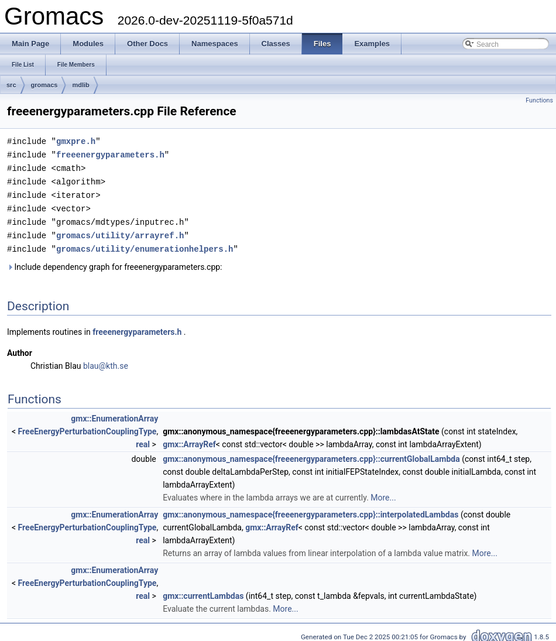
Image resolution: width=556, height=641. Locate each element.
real (143, 439)
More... (383, 492)
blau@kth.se (105, 360)
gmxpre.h (75, 140)
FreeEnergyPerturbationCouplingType (87, 426)
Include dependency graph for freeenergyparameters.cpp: (114, 261)
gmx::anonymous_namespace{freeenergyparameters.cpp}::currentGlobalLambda (311, 453)
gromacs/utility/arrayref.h (120, 230)
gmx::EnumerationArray (114, 413)
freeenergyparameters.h (110, 153)
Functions (539, 100)
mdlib (80, 84)
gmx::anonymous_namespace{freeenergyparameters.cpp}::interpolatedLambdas (310, 509)
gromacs (44, 84)
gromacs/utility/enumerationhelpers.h (144, 243)
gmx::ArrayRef (189, 439)
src (11, 84)
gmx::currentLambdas (203, 590)
